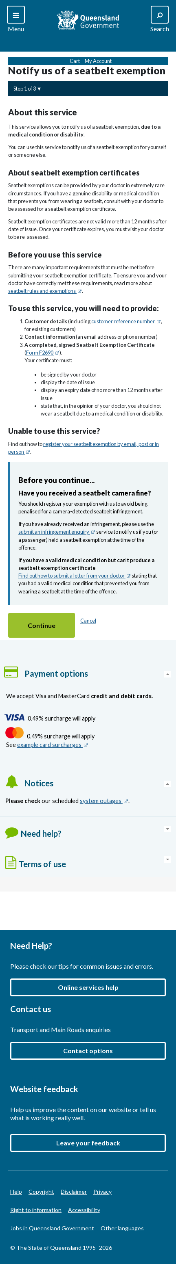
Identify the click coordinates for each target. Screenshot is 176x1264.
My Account (98, 61)
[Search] (15, 19)
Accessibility (84, 1209)
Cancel (88, 620)
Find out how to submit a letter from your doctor (74, 575)
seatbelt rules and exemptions (45, 291)
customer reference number (126, 321)
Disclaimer (74, 1191)
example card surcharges (52, 744)
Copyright (41, 1191)
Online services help (88, 987)
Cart (75, 61)
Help (16, 1191)
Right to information (36, 1209)
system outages (104, 800)
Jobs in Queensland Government (52, 1228)
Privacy (102, 1191)
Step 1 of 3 (24, 88)
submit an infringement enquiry (56, 531)
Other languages (122, 1228)
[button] (41, 625)
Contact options (88, 1050)
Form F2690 (42, 352)
